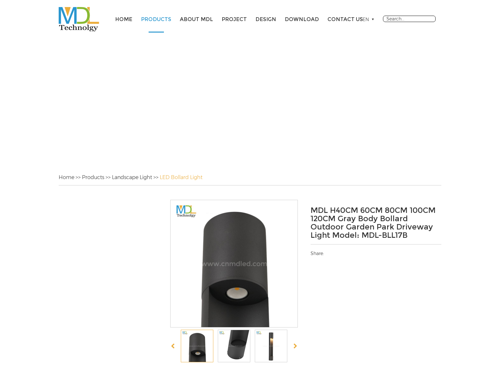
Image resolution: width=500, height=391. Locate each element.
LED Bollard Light (181, 177)
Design (265, 19)
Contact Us (345, 19)
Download (302, 19)
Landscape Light (132, 177)
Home (123, 19)
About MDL (196, 19)
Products (156, 19)
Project (234, 19)
